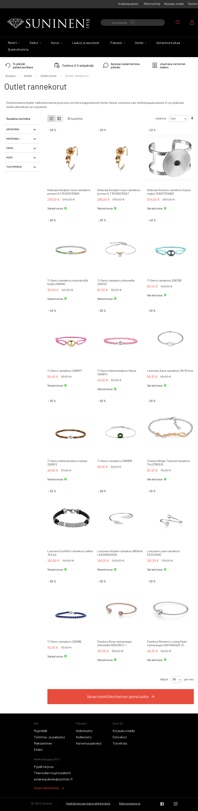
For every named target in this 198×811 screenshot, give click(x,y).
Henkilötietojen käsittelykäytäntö (88, 803)
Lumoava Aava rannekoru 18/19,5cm (170, 370)
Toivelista (120, 743)
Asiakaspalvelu (128, 3)
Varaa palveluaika (46, 788)
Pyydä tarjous (44, 766)
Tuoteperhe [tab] (14, 166)
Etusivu (10, 76)
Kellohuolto (84, 731)
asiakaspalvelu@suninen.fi (53, 779)
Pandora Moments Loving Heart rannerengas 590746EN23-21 (167, 643)
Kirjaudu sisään (174, 3)
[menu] (99, 47)
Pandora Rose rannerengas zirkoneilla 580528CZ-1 (114, 643)
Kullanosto (84, 737)
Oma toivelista (177, 22)
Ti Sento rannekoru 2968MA (114, 461)
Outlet (28, 76)
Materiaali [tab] (12, 138)
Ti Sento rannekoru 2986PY (64, 370)
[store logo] (49, 23)
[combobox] (133, 22)
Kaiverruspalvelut (89, 743)
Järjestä (160, 118)
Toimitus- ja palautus (49, 737)
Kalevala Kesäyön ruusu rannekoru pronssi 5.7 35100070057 (118, 191)
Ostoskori (120, 737)
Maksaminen (43, 743)
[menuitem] (13, 42)
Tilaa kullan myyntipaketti (52, 773)
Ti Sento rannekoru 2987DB (164, 280)
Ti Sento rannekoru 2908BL (64, 641)
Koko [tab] (9, 157)
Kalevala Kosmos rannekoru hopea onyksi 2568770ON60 (169, 191)
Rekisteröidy (152, 3)
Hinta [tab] (9, 147)
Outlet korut (49, 76)
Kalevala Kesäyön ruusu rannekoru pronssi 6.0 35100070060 (68, 191)
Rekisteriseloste (129, 803)
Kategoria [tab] (12, 129)
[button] (193, 4)
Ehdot (38, 749)
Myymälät (41, 731)
